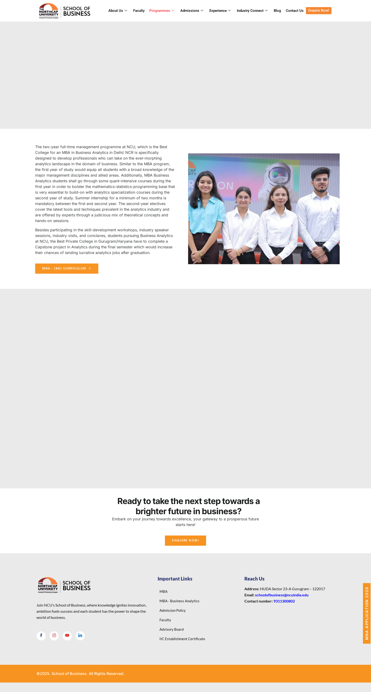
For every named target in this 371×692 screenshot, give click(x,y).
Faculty (139, 11)
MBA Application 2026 (366, 613)
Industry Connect (252, 11)
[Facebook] (41, 640)
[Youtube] (67, 640)
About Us (117, 11)
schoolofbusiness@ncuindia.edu (282, 599)
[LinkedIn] (80, 640)
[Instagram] (54, 640)
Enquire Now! (318, 11)
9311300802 (284, 605)
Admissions (191, 11)
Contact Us (295, 11)
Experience (220, 11)
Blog (277, 11)
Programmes (161, 11)
